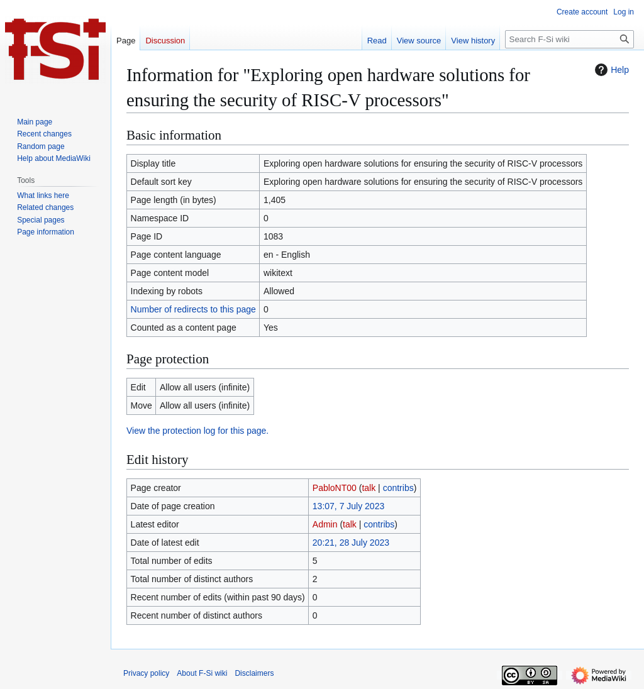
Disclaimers (254, 673)
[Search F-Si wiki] (569, 39)
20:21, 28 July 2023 (351, 542)
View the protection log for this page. (197, 431)
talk (368, 488)
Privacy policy (146, 673)
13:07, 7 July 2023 (348, 506)
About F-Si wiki (202, 673)
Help (610, 69)
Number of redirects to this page (193, 309)
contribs (398, 488)
